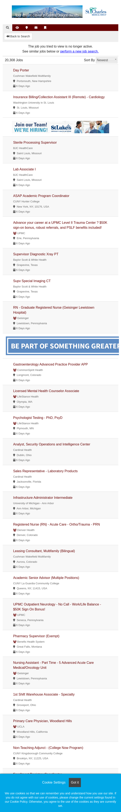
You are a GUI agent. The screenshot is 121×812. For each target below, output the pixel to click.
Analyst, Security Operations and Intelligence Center (51, 444)
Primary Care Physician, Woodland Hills (42, 721)
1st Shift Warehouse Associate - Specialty (44, 694)
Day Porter (21, 70)
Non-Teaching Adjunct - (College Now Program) (48, 748)
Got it (75, 782)
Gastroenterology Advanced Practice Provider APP (50, 364)
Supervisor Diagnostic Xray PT (35, 254)
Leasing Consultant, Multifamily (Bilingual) (44, 551)
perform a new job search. (79, 51)
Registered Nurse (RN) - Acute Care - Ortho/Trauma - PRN (56, 524)
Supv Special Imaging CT (32, 281)
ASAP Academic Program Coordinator (41, 196)
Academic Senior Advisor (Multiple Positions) (46, 578)
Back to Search (18, 36)
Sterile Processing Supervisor (35, 142)
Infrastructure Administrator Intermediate (42, 497)
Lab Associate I (24, 169)
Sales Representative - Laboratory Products (45, 471)
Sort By (89, 60)
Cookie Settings (53, 782)
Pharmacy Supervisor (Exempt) (36, 636)
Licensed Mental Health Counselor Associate (46, 391)
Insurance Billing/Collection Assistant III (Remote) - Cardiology (59, 97)
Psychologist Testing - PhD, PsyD (37, 417)
